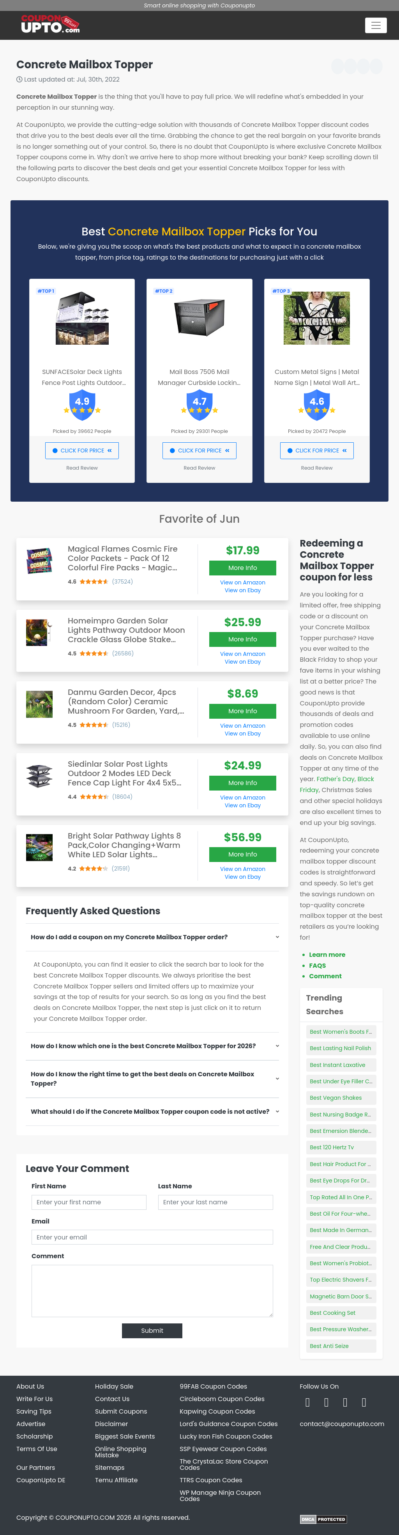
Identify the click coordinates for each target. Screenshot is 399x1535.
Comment (48, 1256)
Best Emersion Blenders (341, 1131)
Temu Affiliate (116, 1480)
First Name (49, 1186)
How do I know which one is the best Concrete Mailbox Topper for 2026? (143, 1046)
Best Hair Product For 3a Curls (350, 1164)
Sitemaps (110, 1467)
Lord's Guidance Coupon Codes (229, 1423)
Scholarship (34, 1436)
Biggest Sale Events (125, 1436)
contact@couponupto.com (342, 1423)
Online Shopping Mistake (121, 1452)
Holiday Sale (114, 1386)
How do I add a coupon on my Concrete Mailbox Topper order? (129, 937)
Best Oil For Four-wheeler (344, 1214)
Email (40, 1221)
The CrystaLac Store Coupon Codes (224, 1464)
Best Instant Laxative (337, 1065)
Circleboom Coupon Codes (222, 1398)
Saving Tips (33, 1411)
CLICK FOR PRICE (82, 450)
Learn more (327, 954)
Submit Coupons (121, 1411)
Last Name (175, 1186)
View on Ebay (243, 590)
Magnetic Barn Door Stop (344, 1296)
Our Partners (35, 1467)
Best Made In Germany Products (353, 1230)
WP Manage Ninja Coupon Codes (220, 1495)
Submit (152, 1330)
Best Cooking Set (333, 1313)
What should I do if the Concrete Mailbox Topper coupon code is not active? (150, 1111)
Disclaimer (111, 1423)
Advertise (31, 1423)
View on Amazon (242, 582)
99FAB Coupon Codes (213, 1386)
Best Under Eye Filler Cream (347, 1081)
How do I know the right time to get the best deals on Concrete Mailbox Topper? (142, 1079)
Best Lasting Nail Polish (340, 1048)
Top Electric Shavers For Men (348, 1280)
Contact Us (112, 1398)
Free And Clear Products (343, 1247)
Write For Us (34, 1398)
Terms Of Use (36, 1448)
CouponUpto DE (40, 1480)
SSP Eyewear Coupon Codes (223, 1448)
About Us (30, 1386)
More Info (242, 567)
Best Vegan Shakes (336, 1098)
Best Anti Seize (329, 1346)
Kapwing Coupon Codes (217, 1411)
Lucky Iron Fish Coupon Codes (226, 1436)
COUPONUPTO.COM (85, 1517)
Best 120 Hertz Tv (332, 1147)
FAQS (317, 965)
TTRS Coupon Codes (211, 1480)
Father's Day (336, 779)
